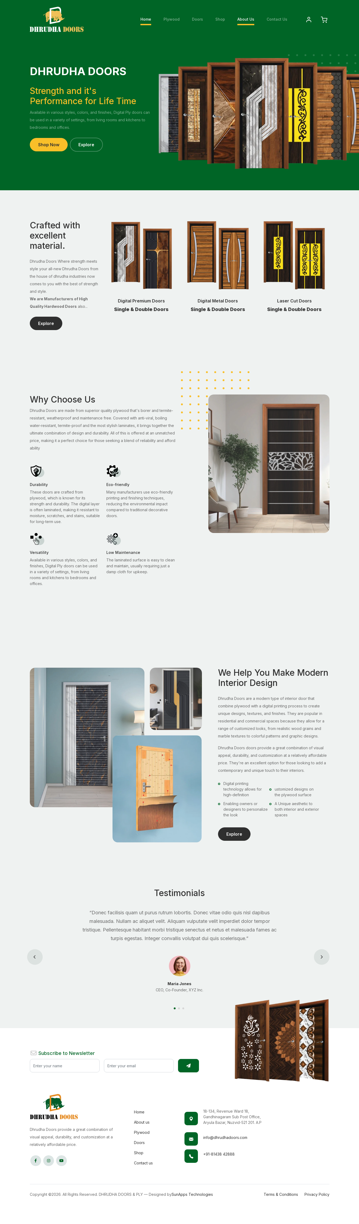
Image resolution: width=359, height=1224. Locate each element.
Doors (197, 19)
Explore (86, 144)
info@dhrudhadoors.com (225, 1137)
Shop (220, 19)
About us (142, 1122)
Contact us (143, 1163)
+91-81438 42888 (219, 1154)
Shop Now (48, 144)
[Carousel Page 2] (179, 1008)
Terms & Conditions (281, 1194)
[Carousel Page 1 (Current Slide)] (175, 1008)
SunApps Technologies (192, 1194)
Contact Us (277, 19)
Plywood (172, 19)
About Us (245, 19)
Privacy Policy (316, 1194)
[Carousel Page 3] (184, 1008)
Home (145, 19)
